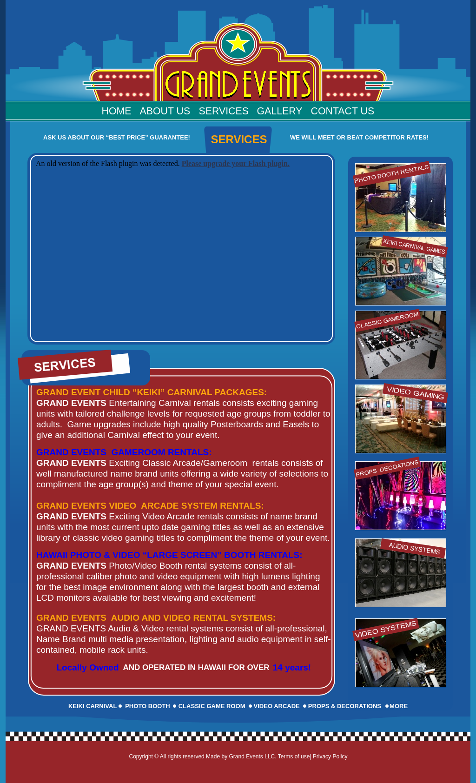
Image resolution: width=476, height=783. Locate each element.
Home (117, 111)
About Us (165, 111)
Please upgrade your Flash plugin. (236, 163)
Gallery (280, 111)
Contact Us (343, 111)
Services (224, 111)
